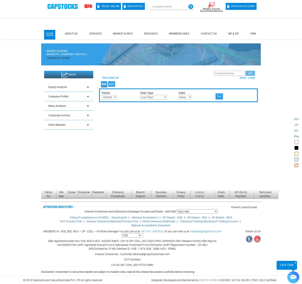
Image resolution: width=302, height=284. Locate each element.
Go (219, 97)
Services (95, 33)
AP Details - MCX (222, 217)
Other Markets (68, 125)
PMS (253, 33)
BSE (104, 85)
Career (72, 192)
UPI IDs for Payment (240, 194)
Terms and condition (265, 194)
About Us (71, 33)
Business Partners (161, 194)
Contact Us (209, 33)
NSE (111, 85)
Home (50, 33)
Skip (296, 136)
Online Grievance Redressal (158, 221)
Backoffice (133, 6)
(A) (296, 124)
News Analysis (68, 106)
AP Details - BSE (197, 217)
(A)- (296, 130)
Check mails (221, 194)
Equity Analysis (68, 87)
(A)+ (296, 119)
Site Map (61, 194)
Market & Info (123, 33)
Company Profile (73, 55)
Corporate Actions (68, 116)
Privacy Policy (181, 194)
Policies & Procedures (118, 194)
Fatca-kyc (49, 194)
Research (151, 33)
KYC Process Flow (71, 221)
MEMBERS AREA (179, 33)
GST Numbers (132, 259)
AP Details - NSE (173, 217)
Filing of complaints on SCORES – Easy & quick (98, 217)
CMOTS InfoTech (209, 280)
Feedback (98, 192)
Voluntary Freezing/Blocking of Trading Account (209, 221)
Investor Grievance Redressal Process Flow (112, 221)
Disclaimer (84, 192)
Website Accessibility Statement (151, 225)
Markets (53, 55)
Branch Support (140, 194)
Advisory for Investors (145, 217)
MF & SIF (233, 33)
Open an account (241, 6)
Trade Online (108, 6)
